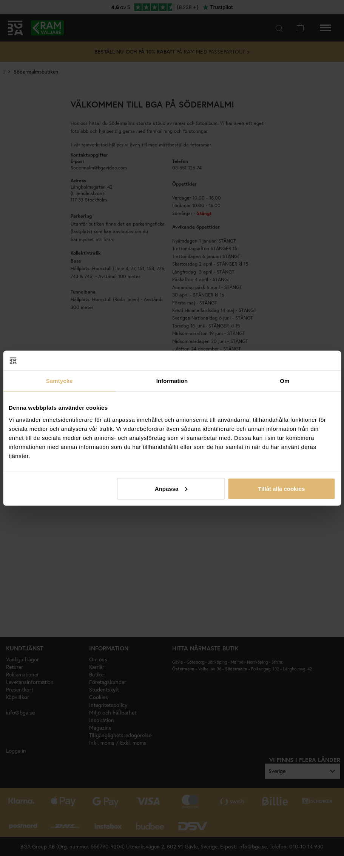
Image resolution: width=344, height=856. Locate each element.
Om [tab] (284, 381)
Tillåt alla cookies (281, 488)
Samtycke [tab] (59, 381)
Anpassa (171, 488)
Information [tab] (172, 381)
